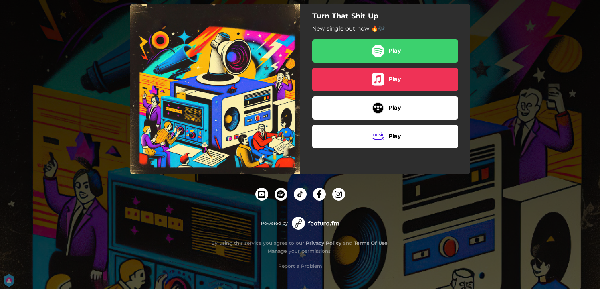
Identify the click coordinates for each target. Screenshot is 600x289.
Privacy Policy (323, 243)
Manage (277, 251)
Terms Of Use (371, 243)
